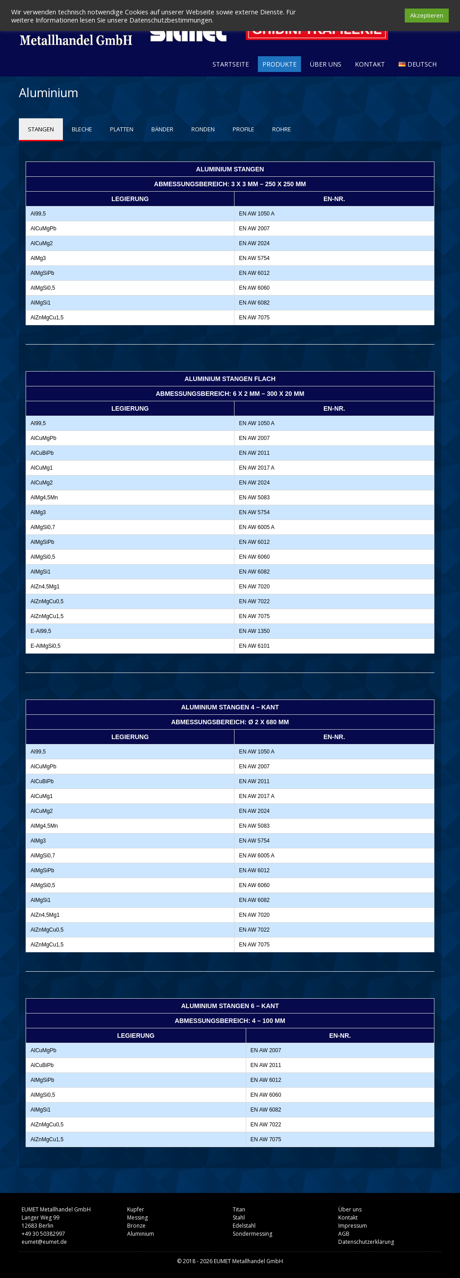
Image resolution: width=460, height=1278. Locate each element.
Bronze (136, 1225)
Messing (137, 1217)
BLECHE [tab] (82, 129)
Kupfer (135, 1209)
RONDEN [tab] (203, 129)
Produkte (279, 64)
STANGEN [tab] (41, 129)
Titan (239, 1209)
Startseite (230, 64)
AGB (343, 1234)
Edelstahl (244, 1225)
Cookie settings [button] (375, 16)
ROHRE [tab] (281, 129)
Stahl (239, 1217)
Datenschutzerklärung (366, 1242)
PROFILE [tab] (243, 129)
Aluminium (140, 1234)
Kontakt (370, 64)
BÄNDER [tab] (162, 129)
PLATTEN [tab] (121, 129)
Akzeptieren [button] (426, 15)
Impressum (352, 1225)
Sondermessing (252, 1234)
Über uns (325, 64)
